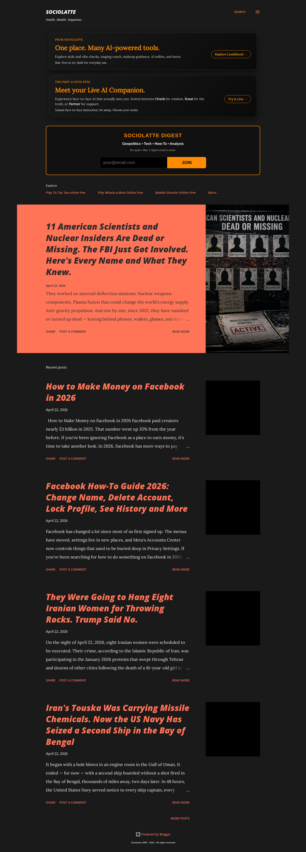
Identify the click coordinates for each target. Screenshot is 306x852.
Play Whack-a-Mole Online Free (120, 193)
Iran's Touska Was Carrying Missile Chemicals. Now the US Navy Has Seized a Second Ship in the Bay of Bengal (117, 724)
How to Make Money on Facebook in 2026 (115, 391)
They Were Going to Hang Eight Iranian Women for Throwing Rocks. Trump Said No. (109, 608)
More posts (180, 818)
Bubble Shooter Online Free (176, 193)
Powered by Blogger (153, 834)
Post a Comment (73, 331)
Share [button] (50, 331)
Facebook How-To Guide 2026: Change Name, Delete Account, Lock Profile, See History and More (117, 497)
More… (213, 193)
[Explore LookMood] (153, 51)
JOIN (187, 162)
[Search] (240, 11)
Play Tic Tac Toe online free (65, 193)
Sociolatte (61, 11)
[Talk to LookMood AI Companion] (153, 96)
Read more (181, 331)
